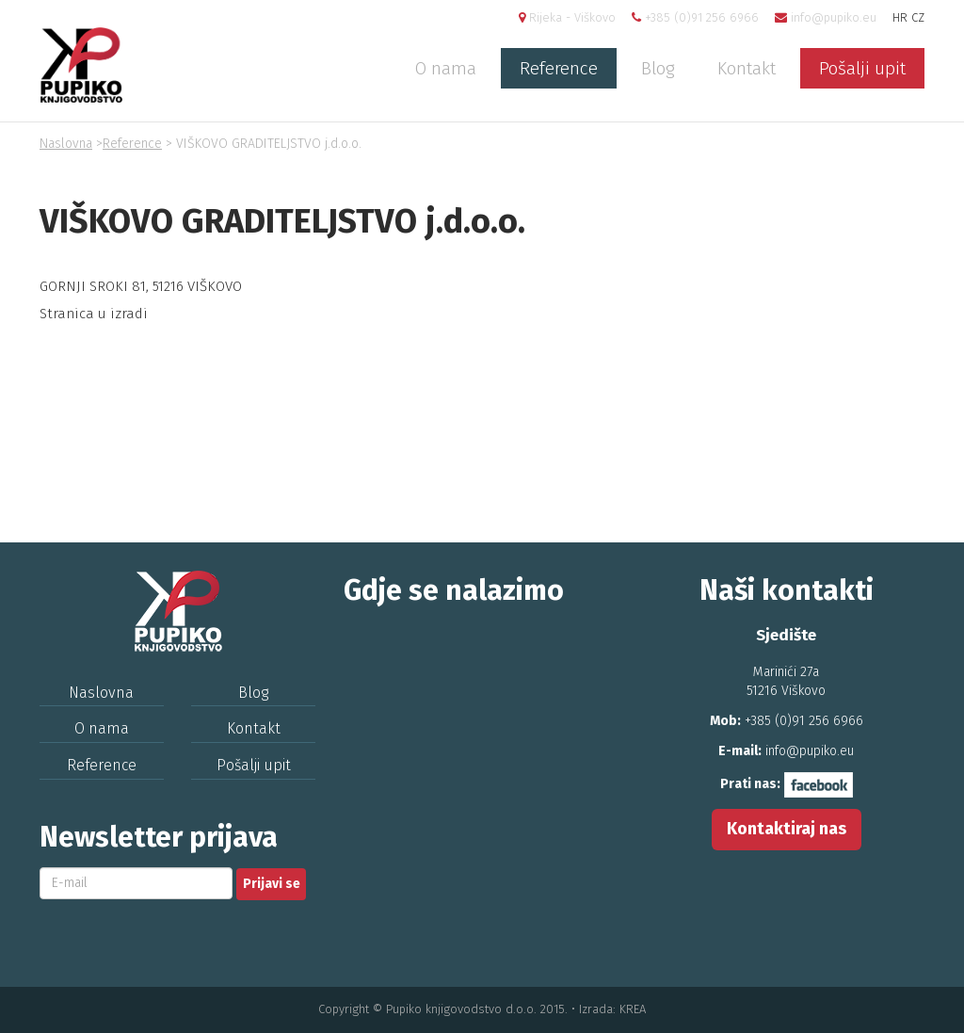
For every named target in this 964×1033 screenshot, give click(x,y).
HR (900, 17)
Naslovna (66, 144)
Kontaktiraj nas (786, 828)
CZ (917, 17)
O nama (445, 68)
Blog (657, 68)
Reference (559, 68)
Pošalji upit (862, 68)
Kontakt (746, 68)
